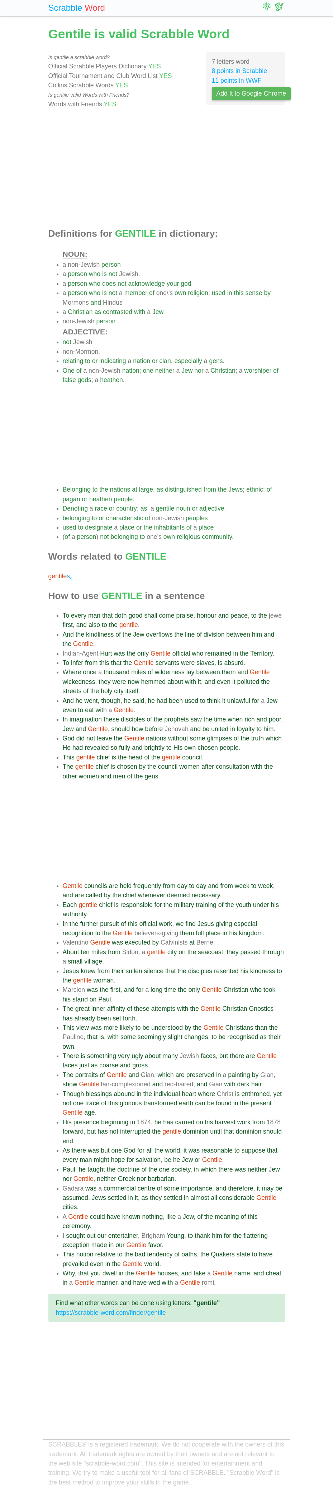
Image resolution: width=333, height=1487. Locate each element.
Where (72, 672)
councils (95, 885)
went (90, 700)
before (154, 729)
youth (243, 904)
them (229, 672)
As (66, 1150)
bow (137, 729)
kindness (262, 971)
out (91, 1235)
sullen (134, 971)
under (261, 904)
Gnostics (261, 1008)
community (217, 536)
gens (216, 360)
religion (198, 292)
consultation (232, 766)
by (267, 292)
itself (131, 691)
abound (124, 1093)
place (126, 527)
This (69, 757)
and (96, 302)
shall (150, 615)
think (213, 700)
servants (168, 662)
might (101, 1159)
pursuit (109, 923)
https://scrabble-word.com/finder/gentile (111, 1312)
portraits (86, 1074)
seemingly (152, 1037)
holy (106, 691)
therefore (240, 1188)
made (99, 1245)
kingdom (251, 933)
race (101, 508)
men (119, 776)
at (134, 489)
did (80, 738)
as (98, 311)
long (156, 989)
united (219, 729)
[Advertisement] (166, 169)
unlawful (238, 700)
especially (188, 360)
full (200, 933)
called (94, 895)
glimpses (219, 738)
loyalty (246, 729)
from (210, 489)
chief (103, 757)
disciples (133, 719)
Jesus (206, 923)
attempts (163, 1008)
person (111, 264)
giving (224, 923)
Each (70, 904)
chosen (208, 747)
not (113, 273)
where (206, 1093)
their (117, 971)
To (66, 615)
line (190, 634)
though (110, 700)
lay (190, 672)
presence (86, 1122)
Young (175, 1235)
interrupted (135, 1131)
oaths (189, 1254)
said (138, 700)
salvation (148, 1159)
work (165, 923)
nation (141, 360)
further (89, 923)
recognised (242, 1037)
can (200, 1103)
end (68, 1141)
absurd (233, 662)
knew (88, 971)
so (114, 747)
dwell (110, 1273)
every (78, 615)
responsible (136, 904)
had (162, 700)
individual (167, 1093)
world (172, 1150)
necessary (206, 895)
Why (69, 1273)
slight (175, 1037)
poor (275, 719)
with (139, 311)
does (109, 283)
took (269, 989)
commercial (120, 1188)
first (68, 624)
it (199, 681)
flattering (255, 1235)
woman (104, 980)
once (89, 672)
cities (70, 1207)
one (148, 370)
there (237, 1055)
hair (256, 1084)
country (126, 508)
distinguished (183, 489)
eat (89, 710)
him (257, 634)
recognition (78, 933)
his (275, 904)
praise (184, 615)
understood (167, 1027)
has (68, 1018)
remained (218, 653)
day (182, 885)
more (111, 1027)
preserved (200, 1074)
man (94, 615)
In (65, 719)
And (68, 634)
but (223, 1055)
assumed (75, 1197)
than (261, 1027)
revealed (97, 747)
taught (96, 1169)
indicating (112, 360)
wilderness (170, 672)
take (199, 1273)
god (186, 283)
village (93, 961)
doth (120, 615)
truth (257, 738)
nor (198, 370)
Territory (261, 653)
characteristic (124, 518)
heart (189, 1093)
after (207, 766)
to (87, 360)
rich (249, 719)
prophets (176, 719)
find (191, 923)
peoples (197, 518)
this (238, 292)
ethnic (254, 489)
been (176, 700)
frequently (147, 885)
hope (118, 1159)
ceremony (76, 1226)
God (69, 738)
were (188, 662)
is (104, 273)
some (197, 738)
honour (207, 615)
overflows (159, 634)
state (243, 1254)
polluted (248, 681)
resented (226, 971)
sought (75, 1235)
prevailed (75, 1264)
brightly (154, 747)
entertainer (123, 1235)
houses (167, 1273)
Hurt (106, 653)
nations (120, 489)
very (124, 1055)
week (242, 885)
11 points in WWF (237, 80)
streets (72, 691)
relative (105, 1254)
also (94, 624)
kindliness (100, 634)
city (118, 691)
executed (137, 942)
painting (239, 1074)
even (223, 681)
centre (146, 1188)
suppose (253, 1150)
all (149, 1150)
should (120, 729)
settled (117, 1197)
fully (124, 747)
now (133, 681)
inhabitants (169, 527)
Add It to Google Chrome (251, 93)
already (85, 1018)
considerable (237, 1197)
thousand (116, 672)
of (151, 292)
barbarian (161, 1178)
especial (245, 923)
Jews (235, 489)
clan (165, 360)
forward (73, 1131)
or (95, 360)
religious (188, 536)
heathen (111, 379)
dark (243, 1084)
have (113, 1216)
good (135, 615)
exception (76, 1245)
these (111, 719)
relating (73, 360)
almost (200, 1197)
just (84, 1065)
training (206, 904)
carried (185, 1122)
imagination (86, 719)
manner (106, 1282)
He (67, 747)
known (131, 1216)
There (71, 1055)
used (218, 292)
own (180, 292)
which (274, 738)
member (136, 292)
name (242, 1273)
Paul (104, 999)
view (82, 1027)
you (95, 1273)
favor (155, 1245)
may (267, 1188)
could (97, 1216)
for (256, 700)
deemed (178, 895)
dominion (195, 1131)
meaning (227, 1216)
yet (277, 1093)
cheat (273, 1273)
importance (196, 1188)
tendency (159, 1254)
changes (196, 1037)
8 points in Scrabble (239, 70)
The (68, 766)
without (178, 738)
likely (127, 1027)
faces (208, 1055)
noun (183, 508)
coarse (108, 1065)
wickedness (79, 681)
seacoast (210, 952)
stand (80, 999)
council (192, 757)
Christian (80, 311)
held (126, 885)
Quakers (223, 1254)
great (82, 1008)
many (170, 1055)
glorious (131, 1103)
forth (129, 1018)
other (70, 776)
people (123, 499)
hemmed (153, 681)
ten (85, 952)
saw (196, 719)
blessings (99, 1093)
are (113, 885)
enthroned (255, 1093)
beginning (114, 1122)
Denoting (75, 508)
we (180, 923)
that (107, 615)
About (71, 952)
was (119, 653)
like (171, 1216)
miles (138, 672)
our (101, 1235)
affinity (116, 1008)
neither (165, 370)
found (224, 1103)
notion (85, 1254)
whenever (151, 895)
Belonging (77, 489)
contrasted (117, 311)
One (69, 370)
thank (202, 1235)
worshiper (257, 370)
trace (92, 1103)
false (69, 379)
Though (73, 1093)
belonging (76, 518)
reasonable (217, 1150)
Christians (239, 1027)
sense (254, 292)
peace (239, 615)
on (182, 952)
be (206, 729)
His (177, 747)
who (94, 273)
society (180, 1169)
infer (77, 662)
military (184, 904)
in (229, 292)
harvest (225, 1122)
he (79, 700)
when (235, 719)
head (135, 757)
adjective (211, 508)
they (104, 681)
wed (154, 1282)
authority (74, 914)
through (273, 952)
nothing (152, 1216)
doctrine (128, 1169)
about (175, 681)
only (143, 653)
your (173, 283)
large (146, 489)
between (238, 634)
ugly (137, 1055)
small (75, 961)
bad (140, 1254)
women (189, 766)
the (103, 489)
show (70, 1084)
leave (104, 738)
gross (140, 1065)
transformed (160, 1103)
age (89, 1112)
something (101, 1055)
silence (153, 971)
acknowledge (146, 283)
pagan (71, 499)
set (117, 1018)
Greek (126, 1178)
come (167, 615)
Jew (157, 311)
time (220, 719)
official (181, 653)
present (261, 1103)
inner (98, 1008)
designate (98, 527)
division (214, 634)
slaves (205, 662)
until (216, 1131)
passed (250, 952)
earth (186, 1103)
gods (84, 379)
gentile (165, 508)
